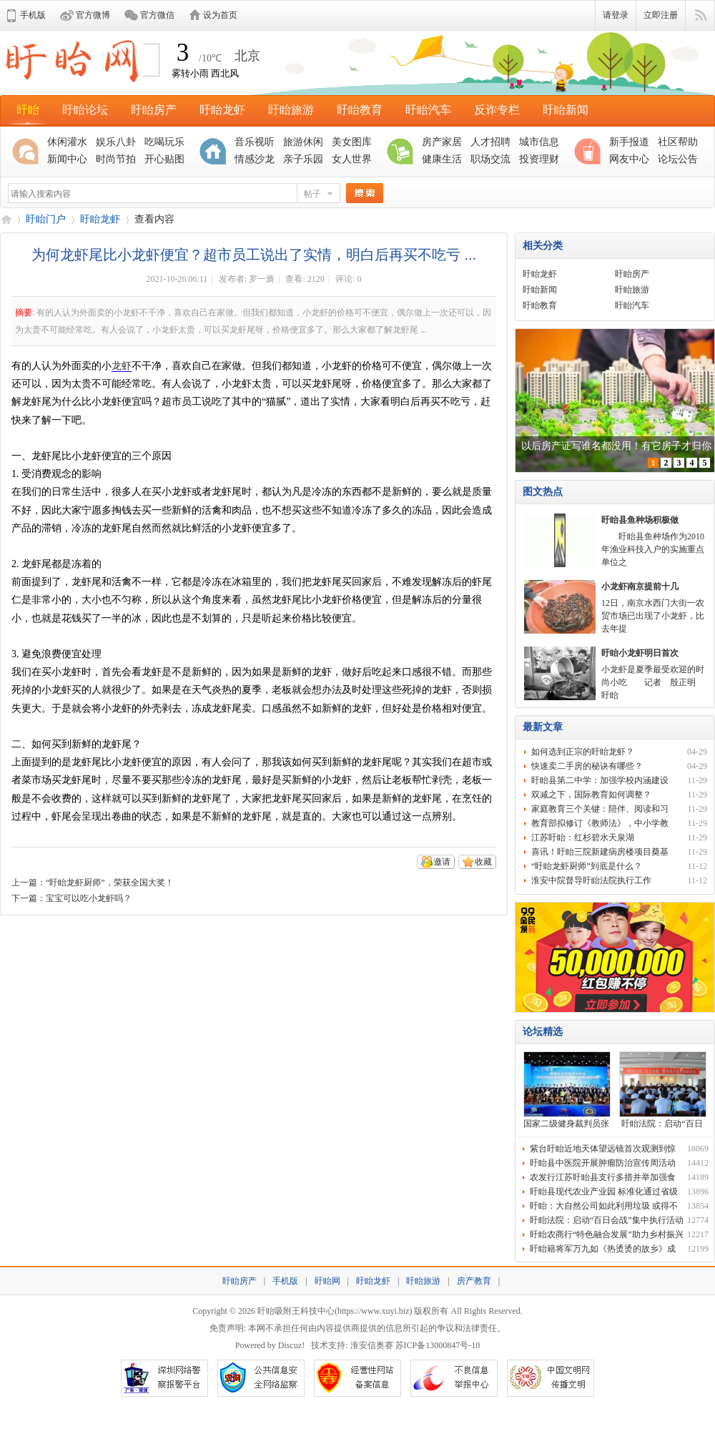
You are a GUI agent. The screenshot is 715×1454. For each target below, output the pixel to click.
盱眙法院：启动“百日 (661, 1124)
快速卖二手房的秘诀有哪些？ (587, 766)
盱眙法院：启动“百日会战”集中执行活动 (607, 1220)
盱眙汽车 (428, 110)
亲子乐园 (303, 159)
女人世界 (352, 159)
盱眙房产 (154, 110)
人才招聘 (490, 142)
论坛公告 (678, 159)
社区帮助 (678, 142)
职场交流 (490, 159)
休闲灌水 (67, 142)
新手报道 (629, 142)
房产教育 (474, 1281)
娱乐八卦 (116, 142)
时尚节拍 (116, 159)
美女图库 (352, 142)
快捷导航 (700, 16)
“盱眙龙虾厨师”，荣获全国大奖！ (110, 883)
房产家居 (442, 142)
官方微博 (93, 15)
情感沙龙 (255, 159)
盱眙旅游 (291, 110)
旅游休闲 (303, 142)
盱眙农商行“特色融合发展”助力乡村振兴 (607, 1234)
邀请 (441, 862)
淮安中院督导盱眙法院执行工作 (591, 880)
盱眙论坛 (85, 110)
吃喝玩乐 (164, 142)
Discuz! (291, 1345)
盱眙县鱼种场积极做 (640, 520)
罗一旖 (262, 279)
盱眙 (27, 110)
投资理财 (539, 159)
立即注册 (661, 15)
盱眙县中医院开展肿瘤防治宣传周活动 (603, 1163)
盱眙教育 (360, 110)
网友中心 (629, 159)
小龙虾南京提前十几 (640, 586)
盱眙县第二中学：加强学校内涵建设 (600, 780)
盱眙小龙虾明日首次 (640, 653)
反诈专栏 (497, 110)
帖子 (312, 194)
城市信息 (539, 142)
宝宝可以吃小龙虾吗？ (89, 898)
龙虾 (122, 365)
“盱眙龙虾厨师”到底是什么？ (586, 866)
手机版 (33, 15)
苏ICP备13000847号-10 (437, 1345)
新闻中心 (67, 159)
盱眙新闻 (565, 110)
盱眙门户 (46, 219)
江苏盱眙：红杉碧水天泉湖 (582, 837)
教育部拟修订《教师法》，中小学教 (600, 823)
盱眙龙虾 (222, 110)
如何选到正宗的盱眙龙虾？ (582, 752)
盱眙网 (5, 218)
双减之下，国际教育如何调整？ (591, 795)
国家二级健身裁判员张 (566, 1124)
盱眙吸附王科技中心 (296, 1311)
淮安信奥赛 (371, 1345)
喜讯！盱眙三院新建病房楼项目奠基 (600, 852)
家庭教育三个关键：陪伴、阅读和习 (600, 809)
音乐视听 (255, 142)
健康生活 (442, 159)
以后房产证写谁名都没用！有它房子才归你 (616, 446)
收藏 (483, 862)
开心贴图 (164, 159)
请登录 (615, 15)
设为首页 (220, 15)
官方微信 (157, 15)
